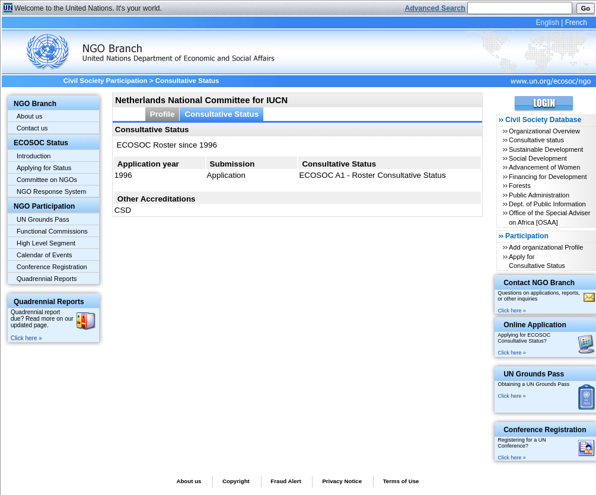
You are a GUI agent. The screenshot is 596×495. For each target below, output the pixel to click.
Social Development (538, 158)
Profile (162, 114)
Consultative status (536, 139)
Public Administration (539, 195)
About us (29, 116)
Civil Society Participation (105, 80)
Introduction (33, 155)
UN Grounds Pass (43, 219)
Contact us (32, 128)
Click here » (26, 338)
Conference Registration (52, 266)
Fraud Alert (285, 481)
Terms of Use (401, 481)
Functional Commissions (52, 231)
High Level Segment (46, 243)
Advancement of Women (544, 167)
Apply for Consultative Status (537, 261)
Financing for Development (548, 176)
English (547, 22)
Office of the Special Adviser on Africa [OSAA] (549, 217)
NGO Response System (51, 191)
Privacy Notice (342, 481)
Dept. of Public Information (547, 203)
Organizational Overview (544, 131)
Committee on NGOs (47, 179)
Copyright (236, 481)
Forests (520, 185)
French (576, 22)
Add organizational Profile (546, 247)
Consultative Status (221, 114)
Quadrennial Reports (47, 278)
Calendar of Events (44, 254)
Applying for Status (44, 167)
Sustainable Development (546, 149)
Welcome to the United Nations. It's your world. (88, 8)
